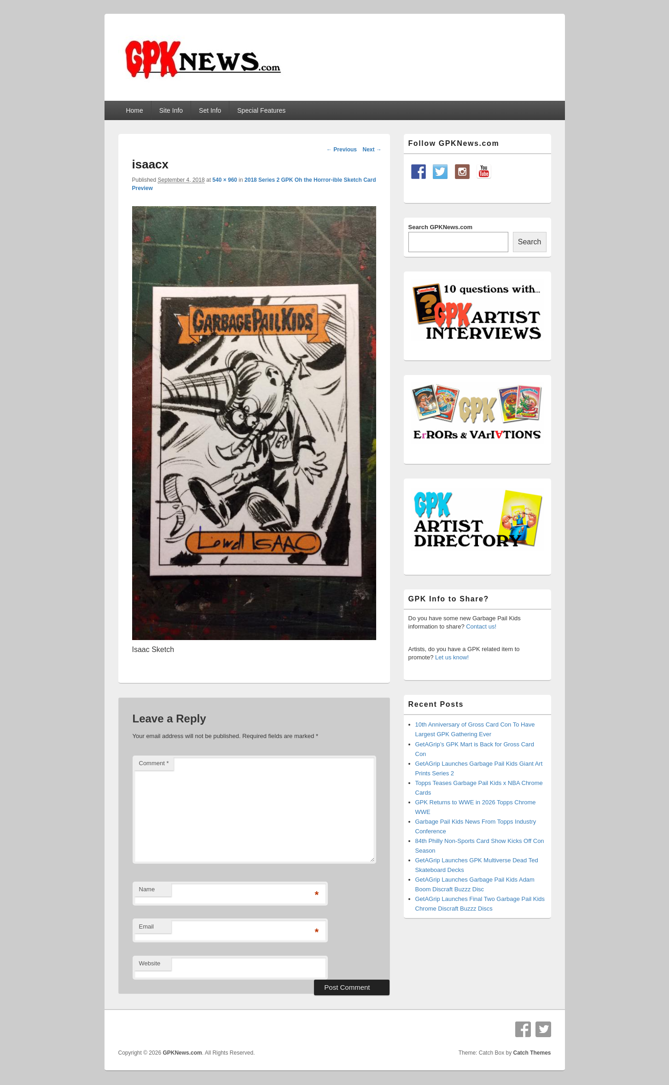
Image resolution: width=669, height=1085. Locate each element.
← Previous (341, 149)
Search (529, 242)
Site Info (171, 110)
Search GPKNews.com (440, 227)
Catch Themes (532, 1053)
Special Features (261, 110)
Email (146, 926)
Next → (371, 149)
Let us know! (452, 657)
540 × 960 (224, 180)
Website (150, 963)
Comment (154, 763)
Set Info (210, 110)
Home (134, 110)
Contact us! (481, 626)
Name (147, 889)
